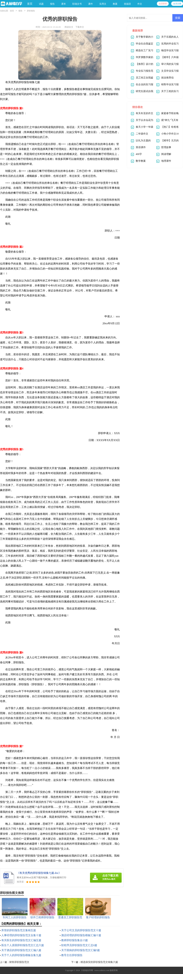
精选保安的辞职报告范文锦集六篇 (99, 962)
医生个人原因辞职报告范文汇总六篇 (22, 945)
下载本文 (79, 27)
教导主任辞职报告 (72, 955)
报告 (20, 11)
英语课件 (141, 147)
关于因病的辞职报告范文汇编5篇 (80, 950)
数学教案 (141, 161)
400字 (139, 154)
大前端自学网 (87, 970)
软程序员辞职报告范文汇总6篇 (79, 945)
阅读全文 (69, 27)
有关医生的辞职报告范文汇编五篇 (21, 940)
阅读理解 (166, 154)
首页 (29, 3)
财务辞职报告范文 (19, 962)
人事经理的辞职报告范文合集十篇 (21, 935)
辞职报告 (31, 11)
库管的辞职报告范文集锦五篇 (18, 930)
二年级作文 (142, 133)
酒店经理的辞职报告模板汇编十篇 (81, 935)
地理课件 (166, 161)
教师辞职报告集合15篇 (74, 940)
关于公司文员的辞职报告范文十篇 (81, 930)
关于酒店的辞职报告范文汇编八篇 (21, 950)
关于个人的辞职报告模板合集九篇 (21, 955)
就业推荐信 (167, 77)
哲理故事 (166, 147)
